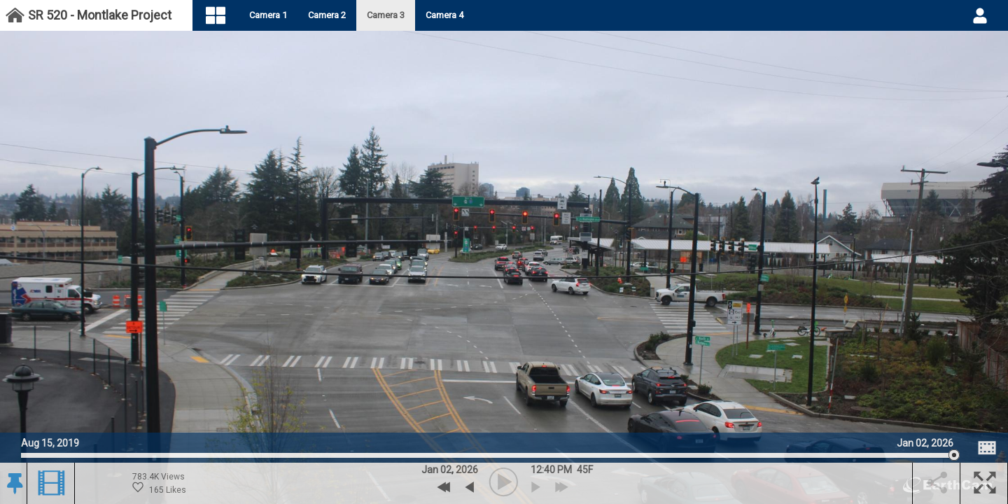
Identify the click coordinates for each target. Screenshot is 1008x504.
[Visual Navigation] (226, 16)
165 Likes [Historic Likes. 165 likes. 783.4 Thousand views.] (159, 488)
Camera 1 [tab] (279, 15)
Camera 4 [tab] (455, 15)
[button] (13, 483)
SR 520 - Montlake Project (100, 15)
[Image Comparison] (987, 448)
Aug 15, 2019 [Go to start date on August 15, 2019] (50, 441)
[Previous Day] (444, 487)
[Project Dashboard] (15, 16)
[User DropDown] (980, 15)
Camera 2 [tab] (337, 15)
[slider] (487, 455)
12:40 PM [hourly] (551, 469)
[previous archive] (469, 487)
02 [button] (445, 469)
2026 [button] (467, 469)
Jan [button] (429, 469)
